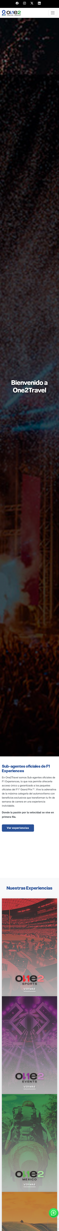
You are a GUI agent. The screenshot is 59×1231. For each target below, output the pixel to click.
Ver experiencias (18, 827)
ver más (30, 989)
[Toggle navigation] (52, 13)
